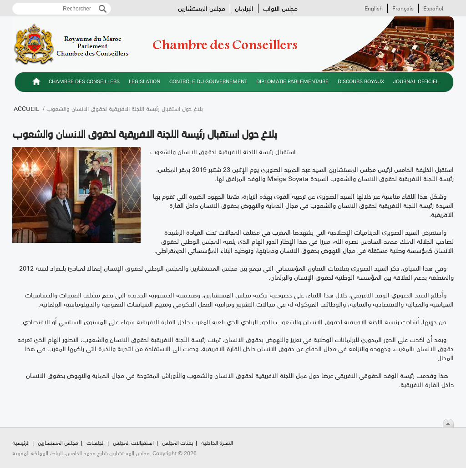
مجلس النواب (280, 8)
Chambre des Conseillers (84, 81)
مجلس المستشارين (201, 8)
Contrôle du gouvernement (208, 81)
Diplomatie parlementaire (292, 81)
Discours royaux (361, 81)
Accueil (26, 108)
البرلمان (244, 8)
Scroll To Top (448, 423)
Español (433, 8)
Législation (144, 81)
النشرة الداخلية (217, 442)
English (374, 8)
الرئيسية (36, 83)
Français (403, 8)
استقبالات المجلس (133, 442)
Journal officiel (416, 81)
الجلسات (95, 442)
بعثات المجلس (177, 442)
